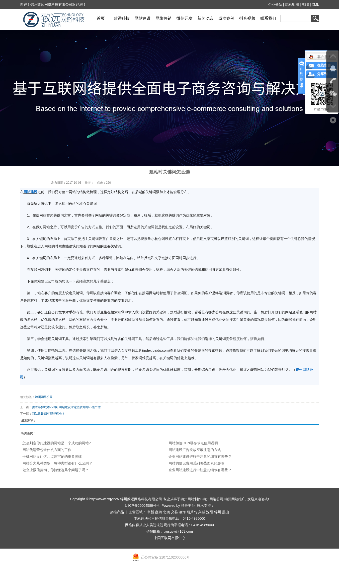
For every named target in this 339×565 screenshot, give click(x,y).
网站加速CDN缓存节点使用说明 (193, 443)
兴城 (201, 512)
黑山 (225, 512)
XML (315, 4)
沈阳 (209, 512)
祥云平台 (188, 506)
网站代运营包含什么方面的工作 (46, 450)
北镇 (166, 512)
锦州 (217, 512)
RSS (305, 4)
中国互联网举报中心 (169, 538)
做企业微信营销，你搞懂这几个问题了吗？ (55, 470)
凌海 (182, 512)
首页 (101, 18)
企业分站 (275, 4)
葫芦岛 (192, 512)
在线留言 (324, 65)
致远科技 (122, 18)
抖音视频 (247, 18)
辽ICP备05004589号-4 (142, 506)
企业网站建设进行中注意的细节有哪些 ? (200, 456)
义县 (174, 512)
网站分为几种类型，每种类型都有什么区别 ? (57, 463)
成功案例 (226, 18)
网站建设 (143, 18)
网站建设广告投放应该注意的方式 (195, 450)
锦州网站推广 (234, 499)
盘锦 (158, 512)
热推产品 (117, 512)
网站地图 (292, 4)
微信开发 (184, 18)
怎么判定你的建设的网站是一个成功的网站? (56, 443)
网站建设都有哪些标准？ (48, 413)
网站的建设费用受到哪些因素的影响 (196, 463)
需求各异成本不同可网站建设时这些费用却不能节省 (66, 407)
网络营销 (163, 18)
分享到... (323, 74)
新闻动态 (205, 18)
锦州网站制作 (190, 499)
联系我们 (268, 18)
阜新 (150, 512)
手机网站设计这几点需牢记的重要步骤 (52, 456)
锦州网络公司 (44, 397)
